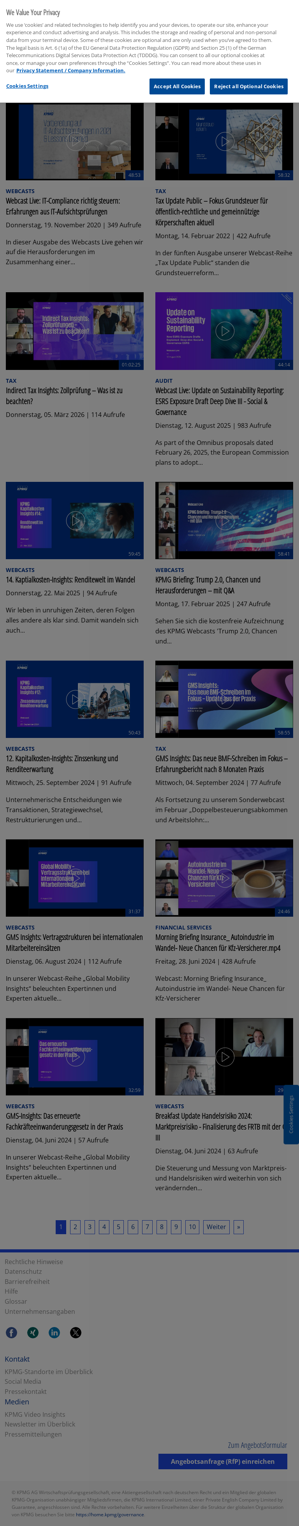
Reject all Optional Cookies (248, 81)
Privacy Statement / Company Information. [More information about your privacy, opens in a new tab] (70, 65)
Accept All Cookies (177, 81)
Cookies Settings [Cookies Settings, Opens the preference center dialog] (27, 80)
